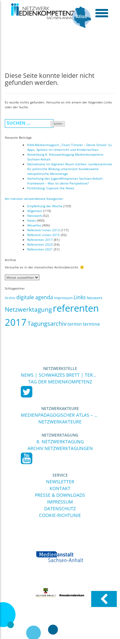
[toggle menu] (101, 12)
